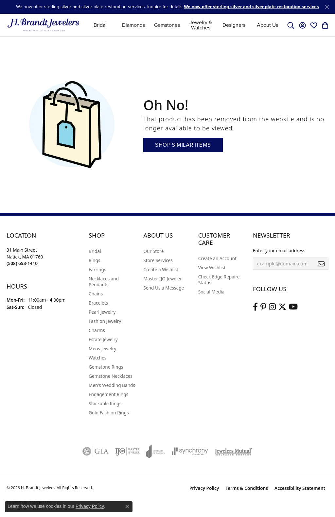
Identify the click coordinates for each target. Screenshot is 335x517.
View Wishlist (211, 267)
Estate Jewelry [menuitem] (103, 339)
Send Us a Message (163, 288)
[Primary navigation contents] (183, 25)
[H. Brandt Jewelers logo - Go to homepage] (43, 25)
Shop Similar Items (183, 145)
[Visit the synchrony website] (190, 451)
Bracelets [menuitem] (98, 303)
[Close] (327, 7)
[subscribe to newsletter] (321, 264)
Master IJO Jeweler (162, 278)
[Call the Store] (22, 263)
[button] (291, 25)
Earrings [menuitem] (97, 269)
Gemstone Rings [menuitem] (106, 367)
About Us (267, 25)
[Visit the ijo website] (127, 451)
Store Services (158, 260)
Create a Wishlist (160, 269)
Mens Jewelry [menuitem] (102, 348)
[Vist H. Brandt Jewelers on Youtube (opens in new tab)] (293, 306)
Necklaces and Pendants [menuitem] (104, 281)
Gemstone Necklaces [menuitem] (110, 376)
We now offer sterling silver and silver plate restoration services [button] (251, 6)
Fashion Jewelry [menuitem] (105, 321)
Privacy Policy (204, 488)
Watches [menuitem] (97, 358)
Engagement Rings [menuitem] (108, 394)
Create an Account (217, 258)
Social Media (211, 292)
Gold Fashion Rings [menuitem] (109, 412)
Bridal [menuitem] (95, 251)
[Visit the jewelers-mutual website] (233, 451)
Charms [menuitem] (97, 330)
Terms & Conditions (246, 488)
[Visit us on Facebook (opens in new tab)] (255, 306)
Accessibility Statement (299, 488)
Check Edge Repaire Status (219, 280)
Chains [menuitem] (96, 294)
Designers (233, 25)
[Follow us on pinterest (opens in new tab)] (263, 306)
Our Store (153, 251)
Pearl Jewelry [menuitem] (102, 312)
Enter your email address (279, 250)
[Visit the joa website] (155, 451)
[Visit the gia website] (95, 451)
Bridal (100, 25)
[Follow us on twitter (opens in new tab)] (282, 306)
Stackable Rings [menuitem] (105, 403)
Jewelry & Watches (200, 25)
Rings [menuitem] (94, 260)
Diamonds (133, 25)
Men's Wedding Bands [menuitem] (112, 385)
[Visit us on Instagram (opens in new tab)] (272, 306)
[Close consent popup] (127, 507)
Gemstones (167, 25)
